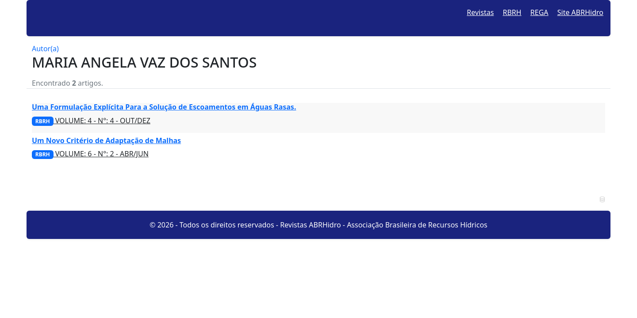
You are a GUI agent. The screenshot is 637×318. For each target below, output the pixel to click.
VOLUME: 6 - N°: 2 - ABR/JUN (90, 154)
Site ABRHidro (580, 12)
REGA (539, 12)
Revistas (480, 12)
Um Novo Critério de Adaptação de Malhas (106, 140)
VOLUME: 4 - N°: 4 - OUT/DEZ (91, 120)
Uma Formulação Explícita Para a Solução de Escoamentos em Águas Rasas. (164, 107)
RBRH (512, 12)
